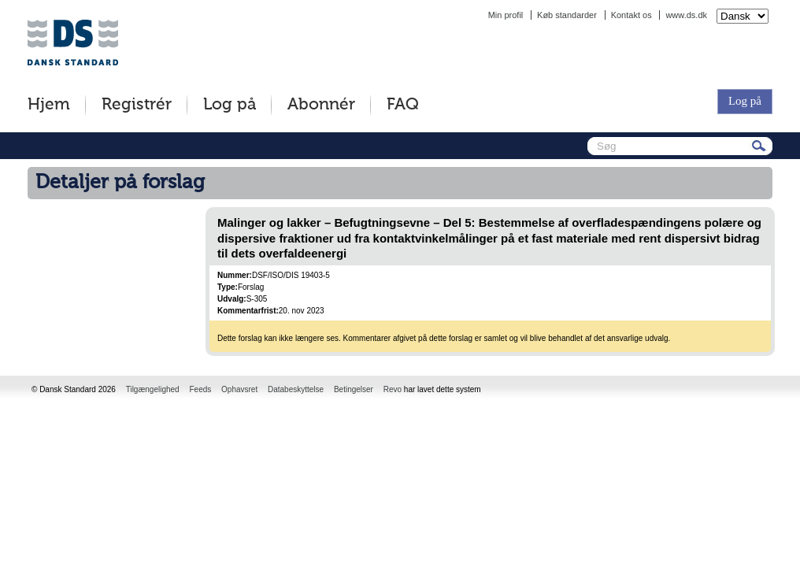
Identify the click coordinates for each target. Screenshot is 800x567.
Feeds (200, 389)
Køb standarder (567, 15)
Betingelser (353, 389)
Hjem (49, 105)
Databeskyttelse (296, 389)
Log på (229, 105)
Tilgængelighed (153, 389)
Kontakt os (631, 15)
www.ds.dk (686, 15)
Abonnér (321, 105)
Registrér (137, 105)
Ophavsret (239, 389)
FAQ (403, 105)
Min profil (506, 15)
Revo (392, 389)
